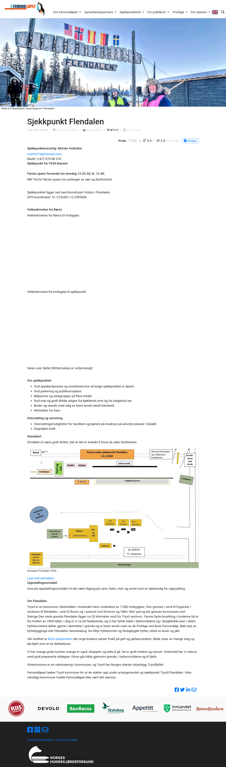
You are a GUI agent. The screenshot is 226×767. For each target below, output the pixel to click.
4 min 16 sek (132, 130)
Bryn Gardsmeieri (60, 639)
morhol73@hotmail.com (44, 154)
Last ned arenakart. (41, 578)
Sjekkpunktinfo (93, 130)
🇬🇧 (215, 12)
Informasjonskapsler (40, 739)
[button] (66, 12)
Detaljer (190, 140)
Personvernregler (67, 739)
